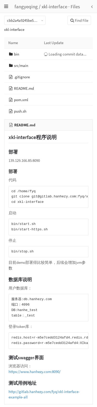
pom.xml (21, 99)
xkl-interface (54, 6)
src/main (21, 65)
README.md (24, 88)
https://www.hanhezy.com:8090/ (35, 371)
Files (75, 6)
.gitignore (22, 76)
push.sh (20, 111)
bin (16, 54)
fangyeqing (26, 6)
